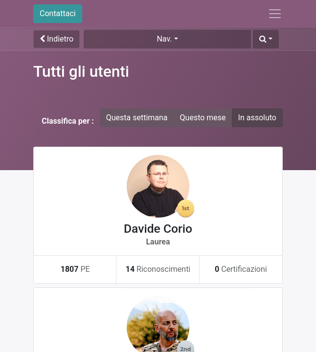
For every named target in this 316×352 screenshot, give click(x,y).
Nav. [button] (164, 39)
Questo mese (203, 117)
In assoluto (257, 117)
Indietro (56, 39)
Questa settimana (137, 117)
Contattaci (58, 13)
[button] (266, 39)
